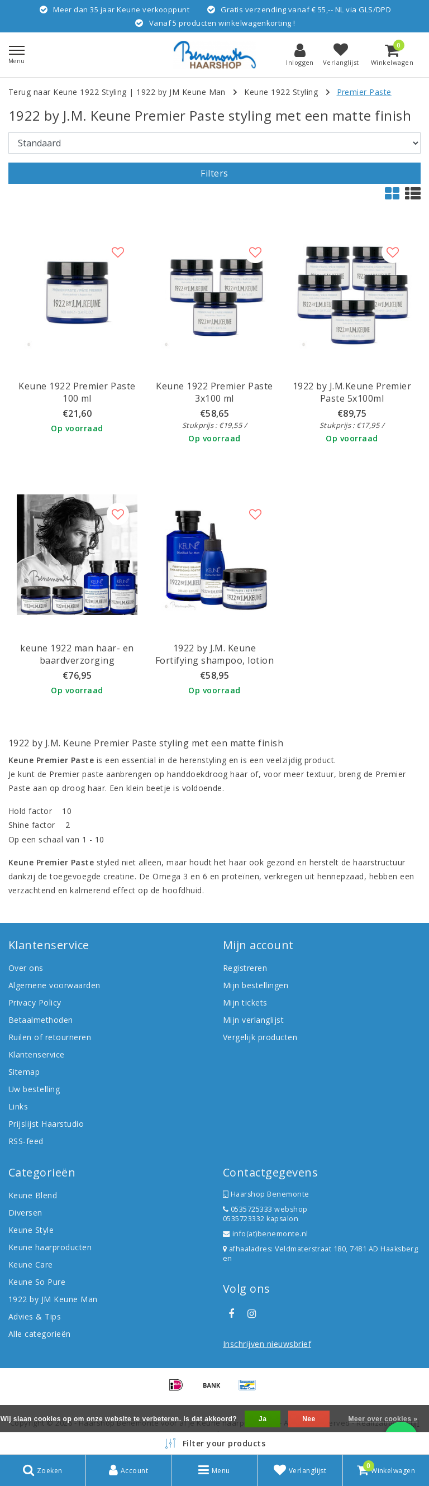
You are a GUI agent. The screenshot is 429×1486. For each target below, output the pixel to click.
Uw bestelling (34, 1089)
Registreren (245, 968)
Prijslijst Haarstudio (46, 1123)
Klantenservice (36, 1054)
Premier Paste (364, 92)
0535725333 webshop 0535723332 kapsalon (265, 1213)
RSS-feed (26, 1141)
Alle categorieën (39, 1333)
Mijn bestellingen (255, 985)
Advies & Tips (34, 1316)
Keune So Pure (36, 1282)
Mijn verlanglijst (253, 1020)
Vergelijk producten (260, 1037)
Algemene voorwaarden (54, 985)
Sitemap (24, 1071)
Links (18, 1106)
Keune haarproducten (50, 1247)
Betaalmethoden (40, 1020)
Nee (308, 1419)
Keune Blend (32, 1195)
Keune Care (30, 1264)
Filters (214, 173)
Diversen (25, 1212)
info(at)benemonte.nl (265, 1234)
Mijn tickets (245, 1002)
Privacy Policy (34, 1002)
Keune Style (31, 1230)
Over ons (26, 968)
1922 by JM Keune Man (181, 92)
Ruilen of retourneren (49, 1037)
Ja (262, 1419)
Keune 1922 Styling (281, 92)
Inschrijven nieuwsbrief (267, 1344)
